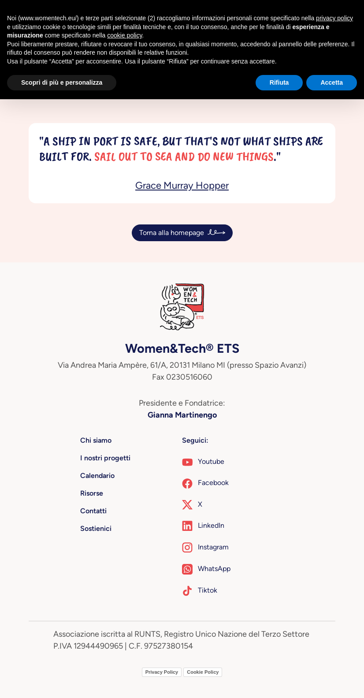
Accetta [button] (331, 82)
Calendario (97, 475)
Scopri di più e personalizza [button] (61, 82)
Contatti (93, 511)
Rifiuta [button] (279, 82)
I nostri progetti (105, 458)
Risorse (91, 493)
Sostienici (95, 528)
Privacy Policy (161, 672)
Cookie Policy (203, 672)
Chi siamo (95, 440)
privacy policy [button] (334, 18)
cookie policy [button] (124, 35)
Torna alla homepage (171, 232)
